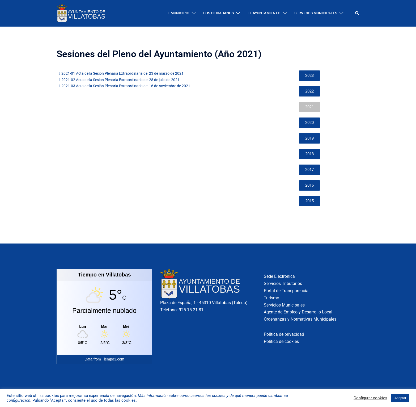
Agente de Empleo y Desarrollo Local (298, 311)
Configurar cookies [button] (370, 398)
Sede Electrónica (279, 276)
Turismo (271, 297)
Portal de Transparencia (286, 290)
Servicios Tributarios (283, 283)
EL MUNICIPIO (177, 13)
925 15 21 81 (191, 309)
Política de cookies (281, 341)
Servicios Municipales (284, 305)
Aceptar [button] (400, 398)
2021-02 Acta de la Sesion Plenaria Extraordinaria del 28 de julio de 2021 (119, 80)
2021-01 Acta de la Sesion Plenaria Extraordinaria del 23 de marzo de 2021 (121, 73)
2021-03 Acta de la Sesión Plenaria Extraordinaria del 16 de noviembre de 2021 (124, 86)
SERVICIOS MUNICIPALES (315, 13)
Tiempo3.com (113, 359)
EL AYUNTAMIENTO (264, 13)
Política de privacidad (284, 334)
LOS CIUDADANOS (218, 13)
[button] (357, 13)
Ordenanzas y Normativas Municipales (300, 319)
